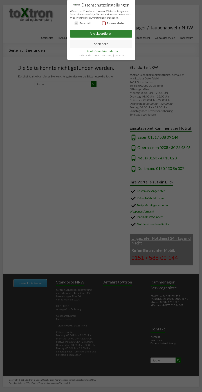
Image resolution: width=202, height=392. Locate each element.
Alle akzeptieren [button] (101, 33)
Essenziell (83, 23)
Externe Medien (113, 23)
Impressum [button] (119, 55)
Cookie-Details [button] (84, 55)
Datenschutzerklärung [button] (103, 55)
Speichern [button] (101, 44)
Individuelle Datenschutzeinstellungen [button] (101, 51)
